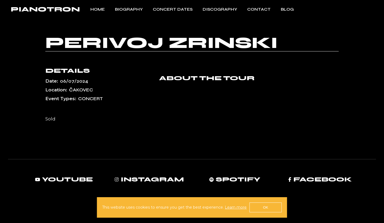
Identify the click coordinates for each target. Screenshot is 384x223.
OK (265, 207)
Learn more (236, 207)
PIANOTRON (45, 9)
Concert (90, 99)
